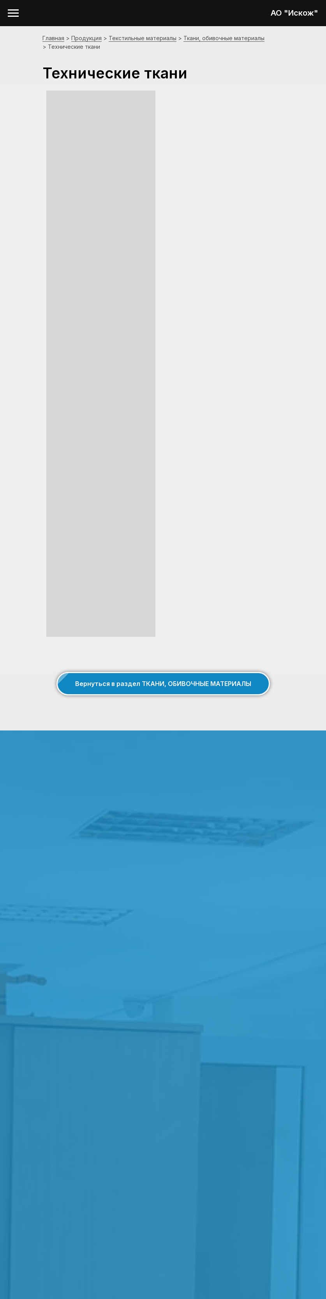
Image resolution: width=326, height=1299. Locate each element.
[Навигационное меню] (13, 13)
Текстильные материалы (142, 38)
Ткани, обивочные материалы (223, 38)
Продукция (86, 38)
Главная (53, 38)
